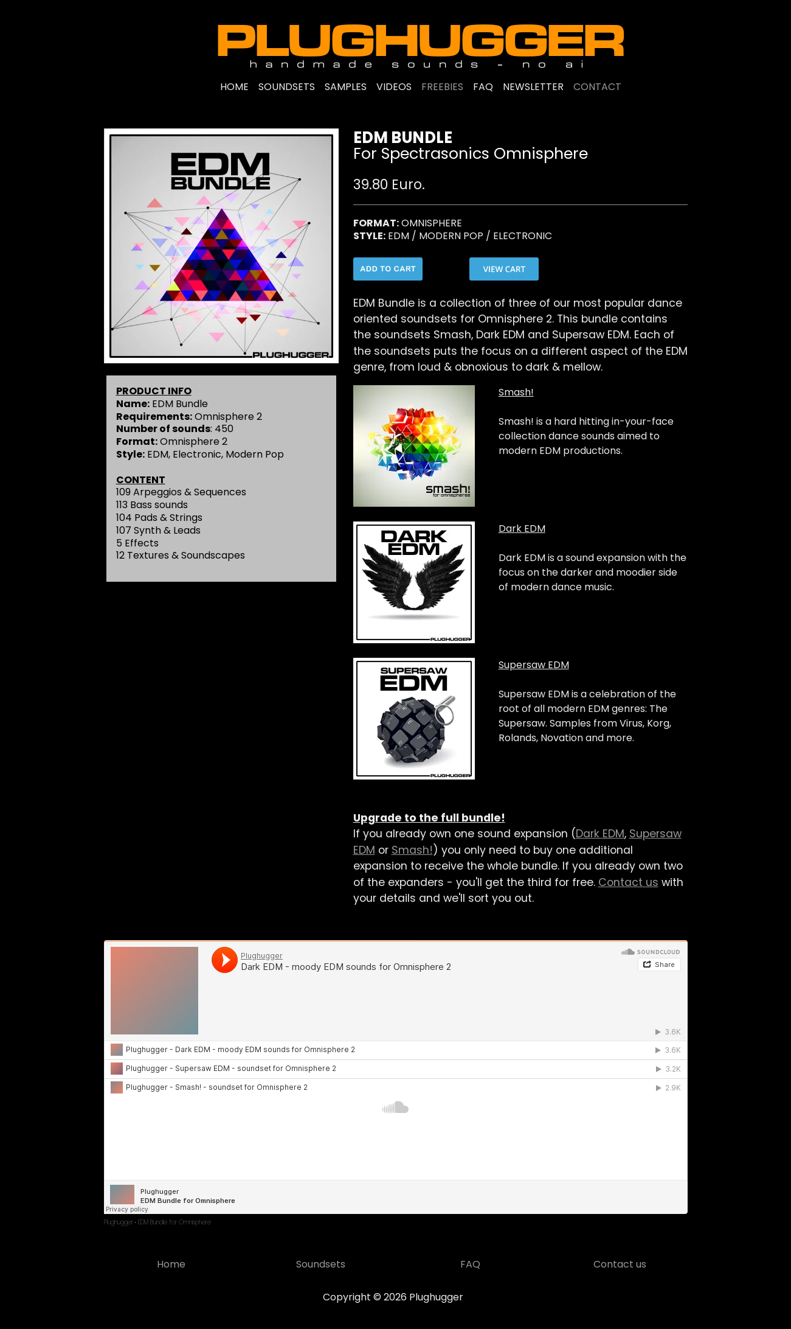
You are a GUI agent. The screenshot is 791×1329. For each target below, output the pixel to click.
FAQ (483, 87)
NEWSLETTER (533, 87)
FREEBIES (442, 87)
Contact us (628, 882)
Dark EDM (600, 833)
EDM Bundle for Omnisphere (174, 1222)
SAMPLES (346, 87)
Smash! (412, 850)
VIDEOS (394, 87)
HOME (234, 87)
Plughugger (118, 1222)
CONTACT (597, 87)
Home (171, 1264)
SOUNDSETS (286, 87)
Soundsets (320, 1264)
